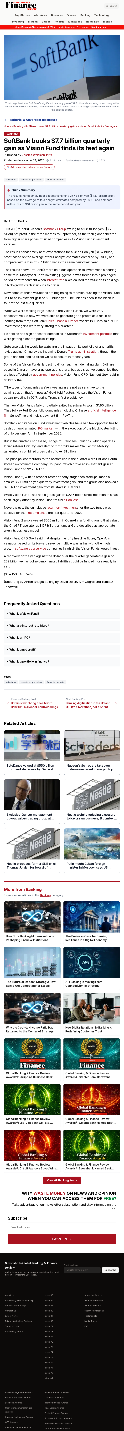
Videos (46, 21)
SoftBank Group (54, 229)
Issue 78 (49, 1331)
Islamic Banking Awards (56, 1403)
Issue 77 (49, 1336)
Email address (71, 1265)
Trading (33, 21)
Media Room (90, 1321)
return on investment (62, 507)
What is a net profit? (23, 649)
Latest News (11, 1316)
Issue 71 (49, 1368)
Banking (85, 15)
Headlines (92, 21)
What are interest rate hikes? (29, 625)
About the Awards (93, 1295)
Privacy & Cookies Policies (18, 1321)
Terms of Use (12, 1326)
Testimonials (90, 1316)
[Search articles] (111, 6)
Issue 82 (49, 1311)
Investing (18, 21)
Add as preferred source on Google (29, 167)
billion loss (71, 500)
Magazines (75, 21)
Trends (107, 21)
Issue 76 (49, 1342)
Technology (101, 15)
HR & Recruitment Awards (57, 1428)
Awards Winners (92, 1305)
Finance (71, 15)
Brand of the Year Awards (18, 1397)
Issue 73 (49, 1357)
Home (7, 126)
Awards (59, 21)
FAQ (86, 1326)
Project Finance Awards (56, 1413)
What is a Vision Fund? (24, 613)
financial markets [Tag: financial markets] (55, 179)
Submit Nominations (94, 1311)
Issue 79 (49, 1326)
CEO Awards (11, 1422)
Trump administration (83, 351)
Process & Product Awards (58, 1418)
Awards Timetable (93, 1300)
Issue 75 (49, 1347)
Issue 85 (49, 1295)
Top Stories (22, 15)
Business (57, 15)
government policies (47, 374)
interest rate (55, 280)
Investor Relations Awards (58, 1392)
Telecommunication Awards (58, 1423)
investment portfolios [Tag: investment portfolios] (31, 179)
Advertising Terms (14, 1331)
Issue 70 (49, 1373)
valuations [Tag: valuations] (11, 179)
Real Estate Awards (54, 1408)
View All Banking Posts (62, 1180)
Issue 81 (49, 1316)
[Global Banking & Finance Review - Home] (33, 6)
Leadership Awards (54, 1397)
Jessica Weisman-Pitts (37, 155)
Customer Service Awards (18, 1427)
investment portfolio (97, 334)
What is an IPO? (19, 637)
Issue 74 (49, 1352)
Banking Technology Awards (19, 1417)
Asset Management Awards (19, 1392)
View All (49, 1378)
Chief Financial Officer (62, 321)
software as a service (30, 548)
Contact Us (10, 1311)
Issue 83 (49, 1305)
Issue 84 (49, 1300)
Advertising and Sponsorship (19, 1300)
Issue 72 (49, 1362)
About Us (9, 1295)
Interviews (40, 15)
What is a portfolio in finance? (29, 661)
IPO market (45, 428)
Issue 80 (49, 1321)
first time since (36, 513)
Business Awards (13, 1403)
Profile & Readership (15, 1305)
